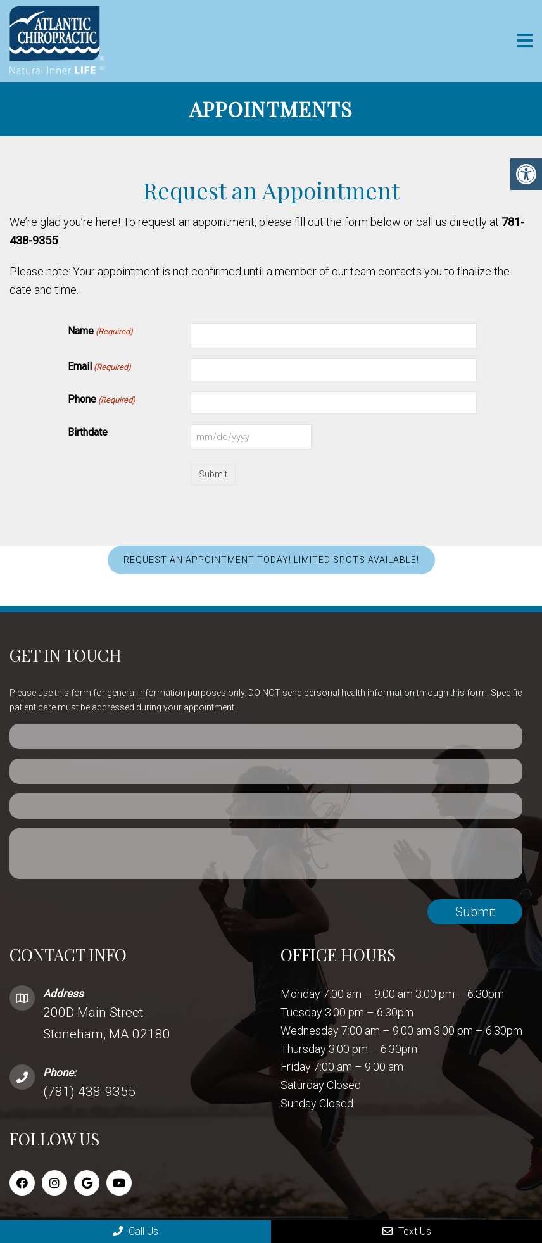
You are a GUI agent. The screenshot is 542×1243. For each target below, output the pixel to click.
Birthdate (88, 432)
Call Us (135, 1231)
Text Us (406, 1231)
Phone (102, 400)
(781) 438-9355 (89, 1091)
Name (100, 332)
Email (99, 367)
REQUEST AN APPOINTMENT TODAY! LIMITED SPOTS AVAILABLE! (271, 560)
